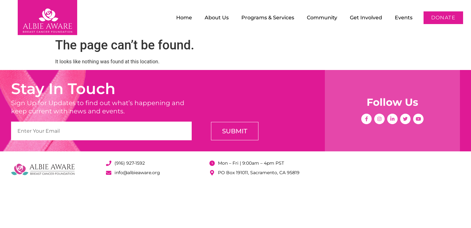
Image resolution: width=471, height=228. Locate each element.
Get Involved (366, 18)
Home (184, 18)
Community (322, 18)
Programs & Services (267, 18)
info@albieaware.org (137, 172)
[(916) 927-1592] (108, 163)
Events (403, 18)
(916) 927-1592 (130, 163)
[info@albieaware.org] (108, 172)
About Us (217, 18)
